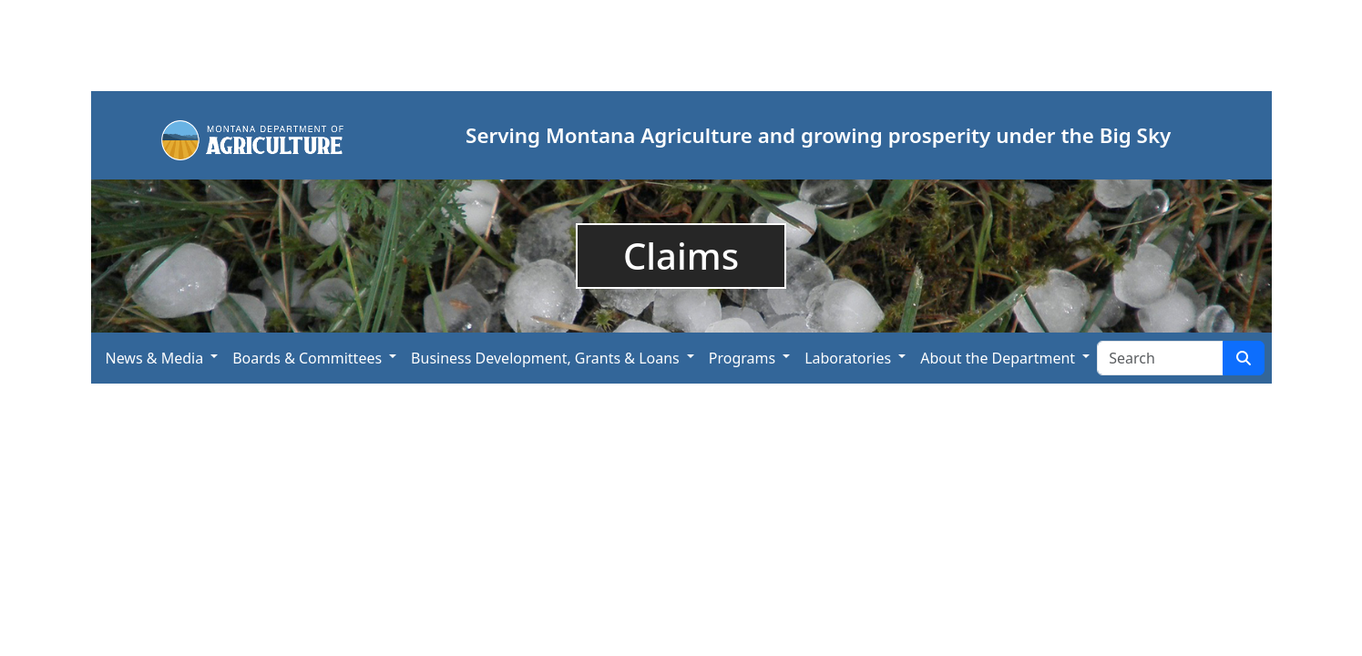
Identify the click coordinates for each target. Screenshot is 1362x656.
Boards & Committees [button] (307, 358)
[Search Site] (1160, 358)
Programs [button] (742, 358)
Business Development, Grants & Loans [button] (545, 358)
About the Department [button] (997, 358)
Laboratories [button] (847, 358)
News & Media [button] (155, 358)
